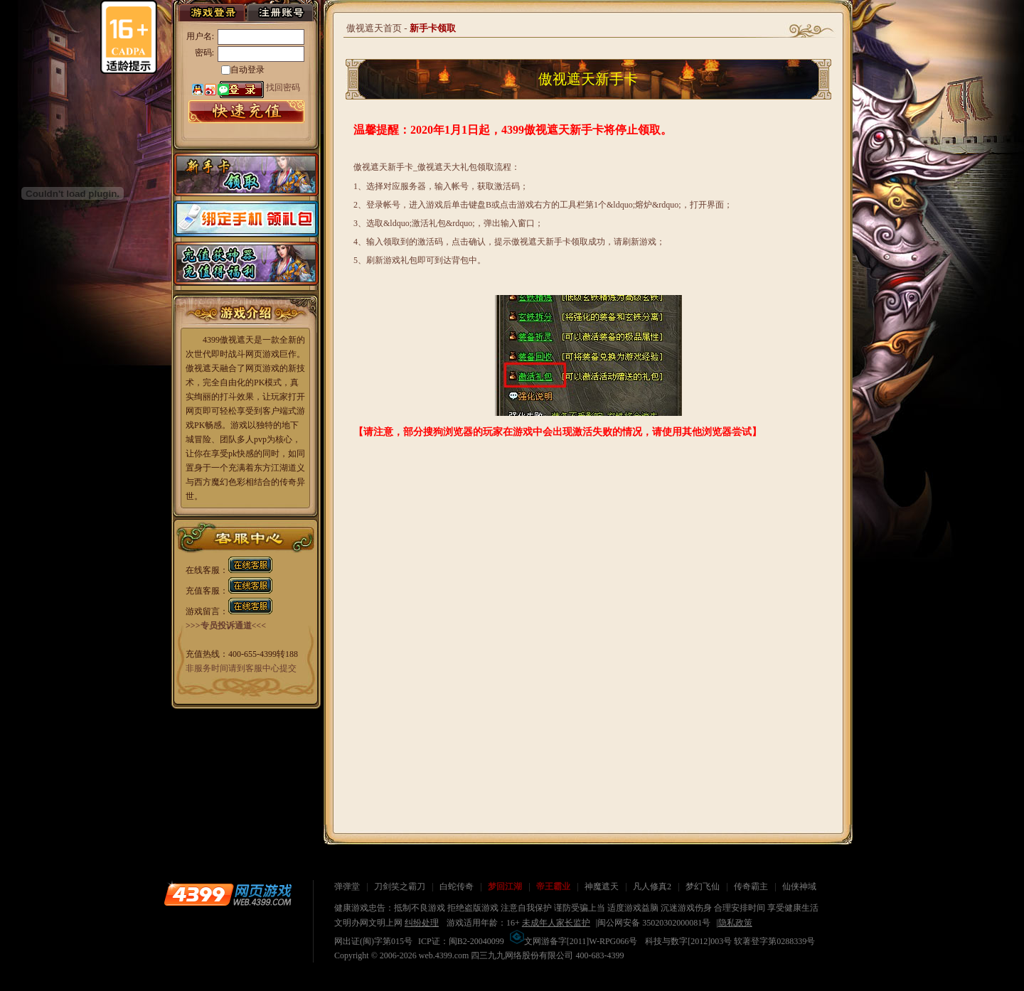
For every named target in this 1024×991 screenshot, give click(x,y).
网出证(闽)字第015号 (373, 941)
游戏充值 (523, 14)
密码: (204, 53)
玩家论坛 (594, 14)
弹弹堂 (347, 886)
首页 (87, 14)
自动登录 (247, 70)
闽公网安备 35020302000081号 (653, 923)
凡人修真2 (652, 886)
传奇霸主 (751, 886)
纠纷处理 (422, 923)
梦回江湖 (505, 886)
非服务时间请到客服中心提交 (241, 668)
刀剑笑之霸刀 (399, 886)
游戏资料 (452, 14)
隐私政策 (735, 923)
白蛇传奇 (456, 886)
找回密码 (283, 87)
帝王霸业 (553, 886)
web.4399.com (444, 955)
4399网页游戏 (228, 894)
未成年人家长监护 (556, 923)
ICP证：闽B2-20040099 (461, 941)
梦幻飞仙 (703, 886)
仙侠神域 (799, 886)
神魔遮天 (602, 886)
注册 (280, 12)
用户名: (200, 36)
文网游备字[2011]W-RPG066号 (574, 941)
